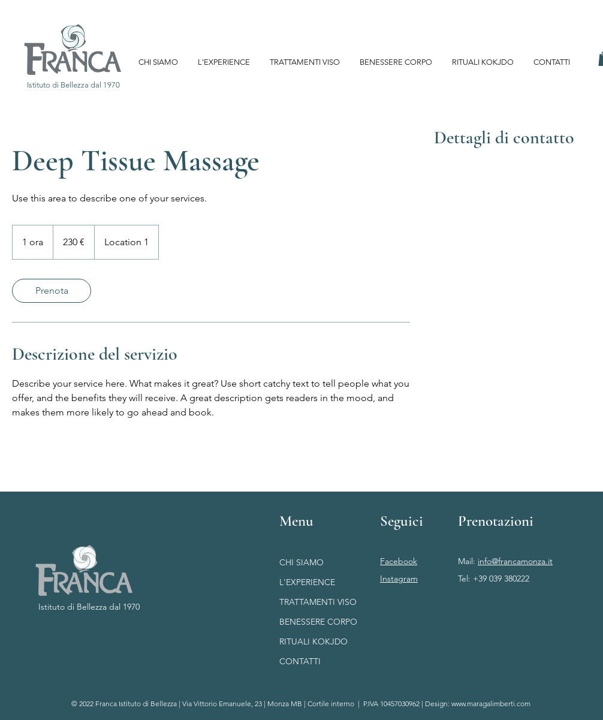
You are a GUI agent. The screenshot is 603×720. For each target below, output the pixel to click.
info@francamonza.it (515, 561)
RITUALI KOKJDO (313, 641)
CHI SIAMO (301, 562)
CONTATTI (300, 661)
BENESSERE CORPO (318, 621)
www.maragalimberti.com (490, 703)
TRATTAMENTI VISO (318, 602)
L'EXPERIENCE (307, 582)
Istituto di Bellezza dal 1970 (89, 606)
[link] (51, 291)
